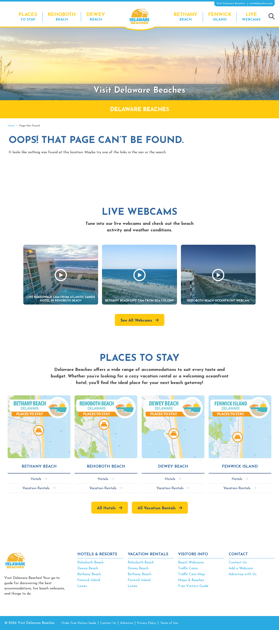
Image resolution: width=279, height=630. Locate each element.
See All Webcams (136, 320)
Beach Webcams (191, 562)
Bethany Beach (89, 574)
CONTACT (238, 554)
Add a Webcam (241, 568)
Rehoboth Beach (90, 562)
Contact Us (238, 562)
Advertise (126, 623)
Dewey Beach (87, 568)
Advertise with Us (243, 574)
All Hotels (106, 508)
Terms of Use (169, 623)
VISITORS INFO (193, 554)
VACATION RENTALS (148, 554)
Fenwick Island (88, 580)
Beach (62, 16)
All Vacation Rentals (157, 508)
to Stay (28, 16)
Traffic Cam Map (191, 574)
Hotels (36, 479)
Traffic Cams (188, 568)
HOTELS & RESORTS (97, 554)
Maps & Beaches (191, 580)
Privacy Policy (146, 623)
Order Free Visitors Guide (78, 623)
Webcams (251, 16)
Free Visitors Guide (193, 586)
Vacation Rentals (35, 488)
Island (219, 16)
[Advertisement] (235, 155)
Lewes (82, 586)
